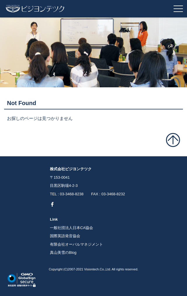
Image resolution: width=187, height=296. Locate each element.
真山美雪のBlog (63, 252)
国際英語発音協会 (65, 236)
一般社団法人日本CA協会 (71, 228)
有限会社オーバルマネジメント (76, 244)
